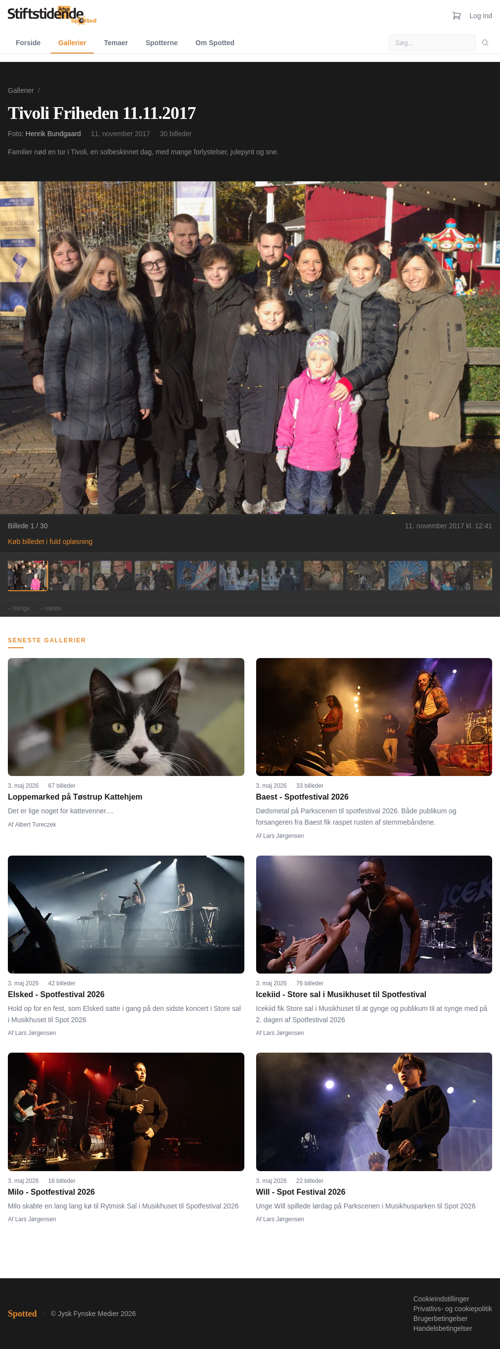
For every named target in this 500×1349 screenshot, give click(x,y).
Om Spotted (215, 43)
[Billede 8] (323, 575)
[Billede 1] (27, 575)
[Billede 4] (154, 575)
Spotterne (161, 43)
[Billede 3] (112, 575)
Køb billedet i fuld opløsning (50, 541)
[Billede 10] (408, 575)
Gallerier (73, 43)
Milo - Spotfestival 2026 (51, 1192)
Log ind (481, 16)
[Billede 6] (239, 575)
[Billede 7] (281, 575)
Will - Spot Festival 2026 (301, 1192)
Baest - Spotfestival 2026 (302, 797)
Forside (28, 43)
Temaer (116, 43)
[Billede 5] (196, 575)
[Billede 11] (450, 575)
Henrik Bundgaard (53, 134)
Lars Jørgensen (283, 835)
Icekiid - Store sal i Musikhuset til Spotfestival (341, 994)
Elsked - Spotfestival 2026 (56, 994)
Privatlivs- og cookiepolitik (452, 1309)
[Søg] (485, 43)
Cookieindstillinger (441, 1299)
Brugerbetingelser (440, 1318)
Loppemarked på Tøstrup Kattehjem (75, 797)
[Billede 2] (69, 575)
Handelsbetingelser (442, 1328)
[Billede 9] (365, 575)
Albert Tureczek (35, 824)
